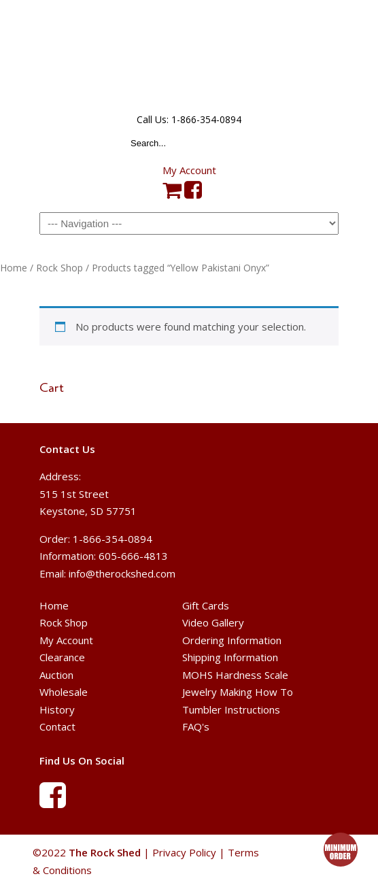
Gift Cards (205, 605)
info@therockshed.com (122, 573)
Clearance (62, 657)
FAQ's (195, 726)
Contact (57, 726)
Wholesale (63, 692)
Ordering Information (231, 640)
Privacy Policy (184, 852)
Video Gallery (213, 622)
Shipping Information (230, 657)
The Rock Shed (189, 55)
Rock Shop (59, 267)
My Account (189, 170)
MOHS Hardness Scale (235, 675)
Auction (56, 675)
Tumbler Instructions (231, 709)
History (57, 709)
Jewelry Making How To (237, 692)
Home (13, 267)
